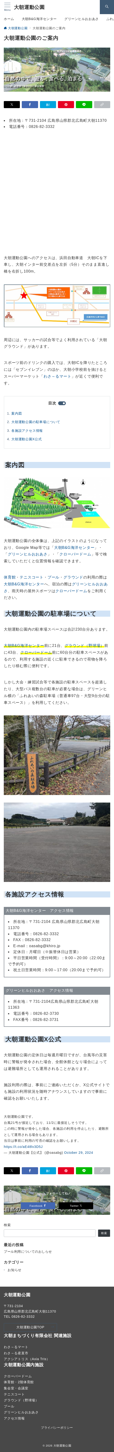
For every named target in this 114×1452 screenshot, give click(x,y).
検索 (7, 1225)
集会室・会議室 (16, 1388)
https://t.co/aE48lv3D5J (23, 1147)
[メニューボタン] (7, 7)
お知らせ (15, 1270)
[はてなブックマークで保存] (48, 104)
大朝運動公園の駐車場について (35, 422)
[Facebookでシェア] (30, 104)
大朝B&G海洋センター (74, 548)
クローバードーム (75, 554)
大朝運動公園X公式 (26, 439)
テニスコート (32, 577)
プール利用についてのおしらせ (28, 1251)
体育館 (10, 577)
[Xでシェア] (12, 104)
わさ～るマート (57, 376)
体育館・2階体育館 (19, 1382)
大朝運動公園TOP (35, 1327)
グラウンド (73, 577)
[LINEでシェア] (84, 104)
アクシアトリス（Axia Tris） (27, 1359)
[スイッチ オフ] (107, 7)
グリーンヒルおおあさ (28, 554)
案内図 (16, 413)
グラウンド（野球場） (21, 1400)
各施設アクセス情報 (27, 430)
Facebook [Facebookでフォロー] (38, 1205)
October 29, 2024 (78, 1152)
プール (53, 577)
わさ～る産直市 (16, 1353)
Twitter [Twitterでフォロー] (76, 1205)
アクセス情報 (14, 1418)
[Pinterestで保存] (66, 104)
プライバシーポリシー (57, 1427)
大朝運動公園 (29, 7)
